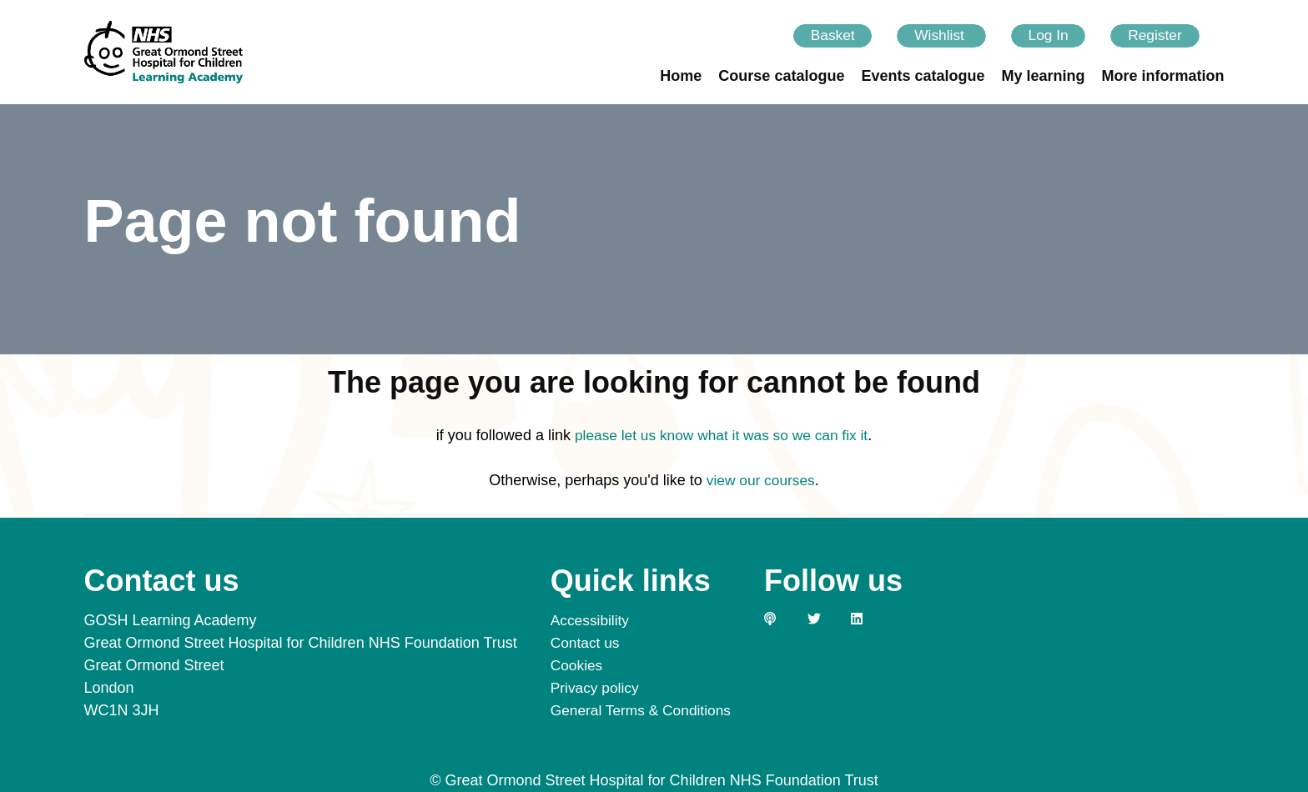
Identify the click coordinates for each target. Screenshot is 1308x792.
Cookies (578, 665)
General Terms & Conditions (644, 710)
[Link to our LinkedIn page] (873, 618)
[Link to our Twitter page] (830, 618)
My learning (1042, 77)
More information (1163, 77)
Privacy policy (596, 687)
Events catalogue (922, 77)
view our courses (760, 482)
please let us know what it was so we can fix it (721, 437)
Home (681, 77)
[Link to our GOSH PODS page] (787, 618)
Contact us (586, 642)
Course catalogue (781, 77)
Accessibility (591, 620)
